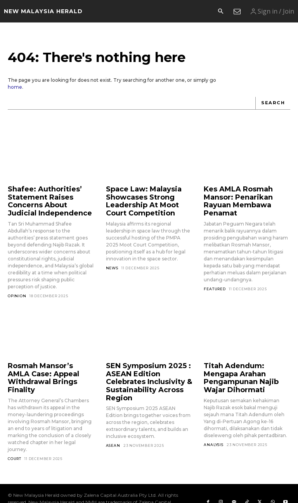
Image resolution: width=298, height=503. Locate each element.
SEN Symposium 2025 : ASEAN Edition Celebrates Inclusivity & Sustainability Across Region (146, 369)
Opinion (17, 290)
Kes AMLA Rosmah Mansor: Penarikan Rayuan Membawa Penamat (246, 194)
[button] (220, 12)
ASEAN (113, 426)
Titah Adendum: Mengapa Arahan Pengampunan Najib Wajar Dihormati (244, 366)
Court (14, 440)
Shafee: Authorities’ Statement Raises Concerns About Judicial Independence (45, 198)
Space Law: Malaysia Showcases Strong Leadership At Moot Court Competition (146, 198)
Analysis (213, 426)
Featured (214, 276)
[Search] (273, 103)
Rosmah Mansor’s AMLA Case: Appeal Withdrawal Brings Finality (47, 366)
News (112, 262)
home (15, 87)
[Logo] (43, 11)
